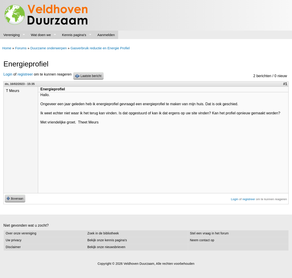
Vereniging (12, 35)
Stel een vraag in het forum (209, 233)
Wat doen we (41, 35)
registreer (25, 74)
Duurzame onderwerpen (48, 48)
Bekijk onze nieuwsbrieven (106, 247)
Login (7, 74)
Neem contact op (202, 240)
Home (6, 48)
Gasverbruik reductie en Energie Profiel (100, 48)
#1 (285, 84)
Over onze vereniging (21, 233)
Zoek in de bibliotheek (103, 233)
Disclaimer (13, 247)
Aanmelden (106, 35)
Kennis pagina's (75, 35)
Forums (20, 48)
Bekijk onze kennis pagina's (107, 240)
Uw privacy (13, 240)
